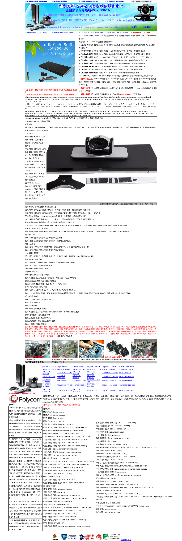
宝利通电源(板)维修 (59, 1)
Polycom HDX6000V (126, 369)
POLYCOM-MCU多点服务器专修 (91, 33)
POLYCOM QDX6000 (91, 377)
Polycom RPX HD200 (109, 367)
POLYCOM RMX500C (46, 381)
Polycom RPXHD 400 (126, 367)
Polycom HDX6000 (108, 369)
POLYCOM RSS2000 (109, 385)
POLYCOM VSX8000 (77, 377)
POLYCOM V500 (49, 377)
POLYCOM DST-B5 (79, 385)
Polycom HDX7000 (94, 369)
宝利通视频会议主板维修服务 (36, 1)
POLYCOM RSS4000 (91, 385)
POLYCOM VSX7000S (110, 373)
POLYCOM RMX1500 (110, 377)
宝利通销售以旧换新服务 (114, 1)
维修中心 (127, 540)
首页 (122, 540)
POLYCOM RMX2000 (46, 385)
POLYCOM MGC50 (79, 381)
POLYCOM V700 (125, 373)
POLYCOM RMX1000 (126, 377)
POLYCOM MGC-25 (109, 381)
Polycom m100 (62, 367)
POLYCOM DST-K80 (64, 385)
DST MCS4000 (62, 381)
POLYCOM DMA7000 (77, 390)
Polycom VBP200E (108, 390)
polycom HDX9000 (49, 369)
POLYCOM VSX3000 (64, 373)
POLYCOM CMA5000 (46, 390)
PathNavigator (92, 390)
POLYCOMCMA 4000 (64, 390)
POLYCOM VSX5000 (77, 373)
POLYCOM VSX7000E (61, 377)
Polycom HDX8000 (79, 369)
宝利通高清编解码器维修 (88, 1)
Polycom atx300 (78, 367)
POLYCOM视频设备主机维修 (63, 33)
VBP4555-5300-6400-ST (127, 390)
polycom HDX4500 (49, 367)
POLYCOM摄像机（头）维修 (35, 33)
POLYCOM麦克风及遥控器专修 (116, 33)
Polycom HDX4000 (63, 369)
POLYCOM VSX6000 (46, 373)
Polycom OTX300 (93, 367)
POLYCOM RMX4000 (126, 381)
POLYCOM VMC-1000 (127, 385)
